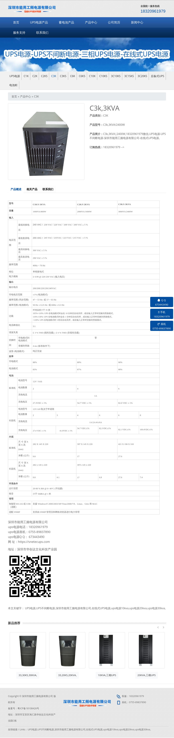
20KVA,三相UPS (146, 675)
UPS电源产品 (39, 22)
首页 (16, 22)
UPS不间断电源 (45, 608)
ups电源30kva (156, 608)
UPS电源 (30, 608)
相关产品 (32, 189)
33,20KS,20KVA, (67, 675)
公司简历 (114, 22)
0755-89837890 (137, 702)
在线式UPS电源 (101, 608)
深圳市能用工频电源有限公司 (73, 608)
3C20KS (142, 76)
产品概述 (16, 189)
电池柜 (13, 85)
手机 (161, 314)
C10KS (103, 76)
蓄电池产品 (66, 22)
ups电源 (14, 76)
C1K (26, 76)
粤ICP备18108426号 (28, 708)
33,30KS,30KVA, (28, 675)
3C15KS (129, 76)
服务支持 (19, 32)
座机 (161, 326)
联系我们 (42, 32)
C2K (34, 76)
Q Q (161, 302)
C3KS (63, 76)
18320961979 (38, 527)
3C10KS (115, 76)
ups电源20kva (138, 608)
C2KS (44, 76)
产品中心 (91, 22)
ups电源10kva (120, 608)
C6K (72, 76)
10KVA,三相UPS (107, 675)
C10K (92, 76)
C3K (53, 76)
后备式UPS (157, 76)
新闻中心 (137, 22)
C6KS (82, 76)
